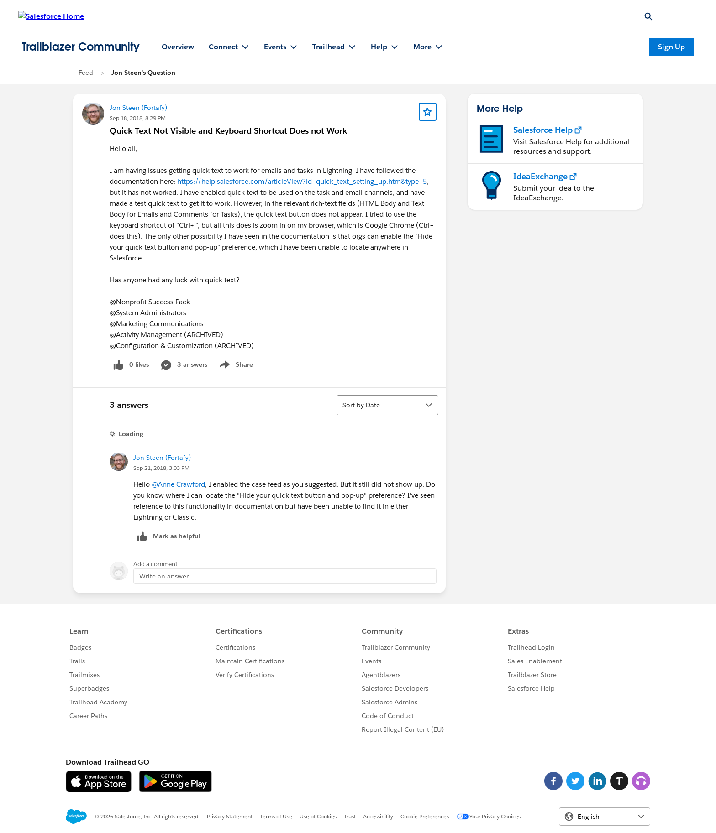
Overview (178, 47)
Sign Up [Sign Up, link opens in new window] (671, 47)
